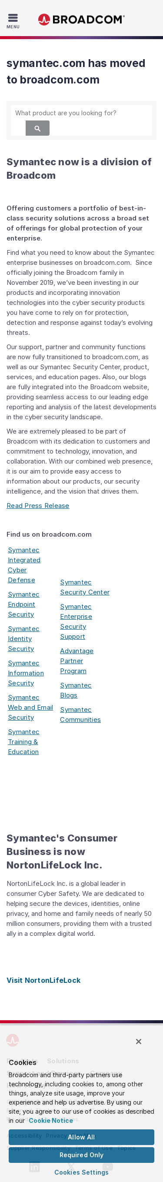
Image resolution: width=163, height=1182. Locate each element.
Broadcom (82, 19)
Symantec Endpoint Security (24, 604)
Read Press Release (38, 505)
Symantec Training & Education (24, 742)
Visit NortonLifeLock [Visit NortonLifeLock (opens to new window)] (43, 980)
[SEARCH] (81, 112)
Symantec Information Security (26, 673)
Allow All (81, 1137)
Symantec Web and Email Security (30, 707)
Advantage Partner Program (76, 661)
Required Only (82, 1155)
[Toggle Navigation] (14, 21)
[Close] (138, 1041)
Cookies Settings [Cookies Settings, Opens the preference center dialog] (81, 1172)
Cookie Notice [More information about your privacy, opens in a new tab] (51, 1120)
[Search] (38, 128)
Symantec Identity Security (24, 638)
